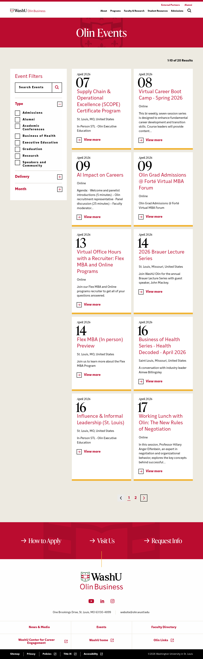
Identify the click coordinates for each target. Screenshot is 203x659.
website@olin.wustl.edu (134, 612)
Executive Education (36, 142)
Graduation (28, 149)
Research (27, 156)
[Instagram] (112, 602)
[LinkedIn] (102, 602)
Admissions (29, 113)
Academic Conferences (30, 127)
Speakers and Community (30, 164)
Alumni (25, 119)
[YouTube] (91, 602)
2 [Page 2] (135, 498)
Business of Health (35, 136)
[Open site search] (189, 10)
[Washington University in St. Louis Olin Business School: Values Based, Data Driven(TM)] (101, 588)
